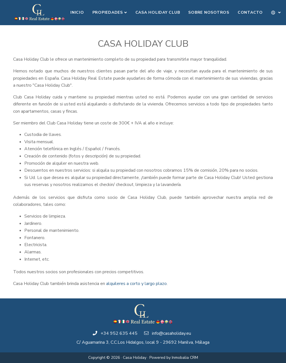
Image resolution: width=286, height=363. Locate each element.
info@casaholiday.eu (171, 333)
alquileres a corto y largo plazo (136, 283)
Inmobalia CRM (185, 357)
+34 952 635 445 (119, 333)
